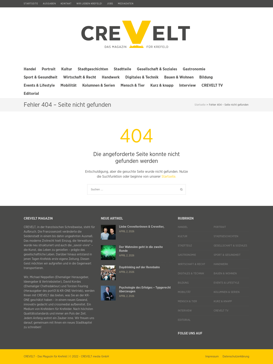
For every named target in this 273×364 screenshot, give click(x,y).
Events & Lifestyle (39, 85)
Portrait (49, 69)
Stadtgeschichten (93, 69)
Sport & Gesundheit (40, 77)
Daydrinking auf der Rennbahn (139, 267)
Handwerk (111, 77)
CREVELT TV (212, 85)
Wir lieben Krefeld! (89, 3)
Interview (187, 85)
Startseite (31, 3)
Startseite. (169, 176)
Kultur (66, 69)
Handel (30, 69)
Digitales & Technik (141, 77)
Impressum (212, 356)
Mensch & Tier (133, 85)
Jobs (110, 3)
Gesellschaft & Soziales (157, 69)
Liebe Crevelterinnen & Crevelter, (141, 226)
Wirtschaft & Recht (79, 77)
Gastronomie (194, 69)
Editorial (31, 94)
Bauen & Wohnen (179, 77)
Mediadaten (125, 3)
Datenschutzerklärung (236, 356)
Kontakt (66, 3)
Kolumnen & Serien (98, 85)
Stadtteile (122, 69)
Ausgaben (49, 3)
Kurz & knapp (161, 85)
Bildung (206, 77)
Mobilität (68, 85)
